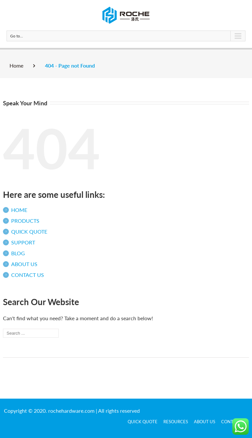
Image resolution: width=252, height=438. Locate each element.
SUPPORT (23, 242)
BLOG (18, 253)
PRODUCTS (25, 221)
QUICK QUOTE (29, 231)
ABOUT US (24, 264)
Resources (175, 421)
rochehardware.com (71, 410)
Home (16, 65)
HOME (19, 210)
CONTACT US (27, 275)
